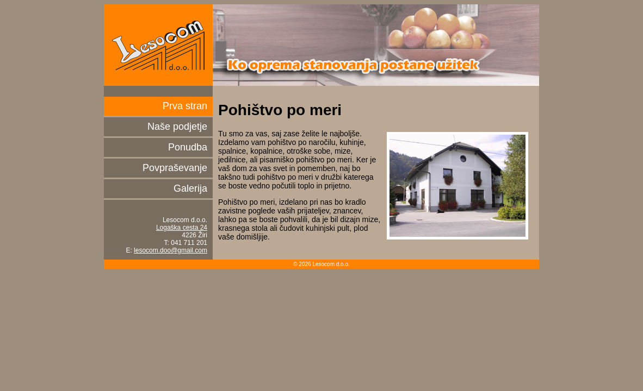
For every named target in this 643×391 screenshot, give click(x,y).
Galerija (190, 188)
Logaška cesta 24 (181, 227)
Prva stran (185, 105)
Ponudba (187, 147)
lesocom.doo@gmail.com (170, 250)
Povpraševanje (175, 167)
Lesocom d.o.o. (158, 45)
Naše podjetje (177, 126)
